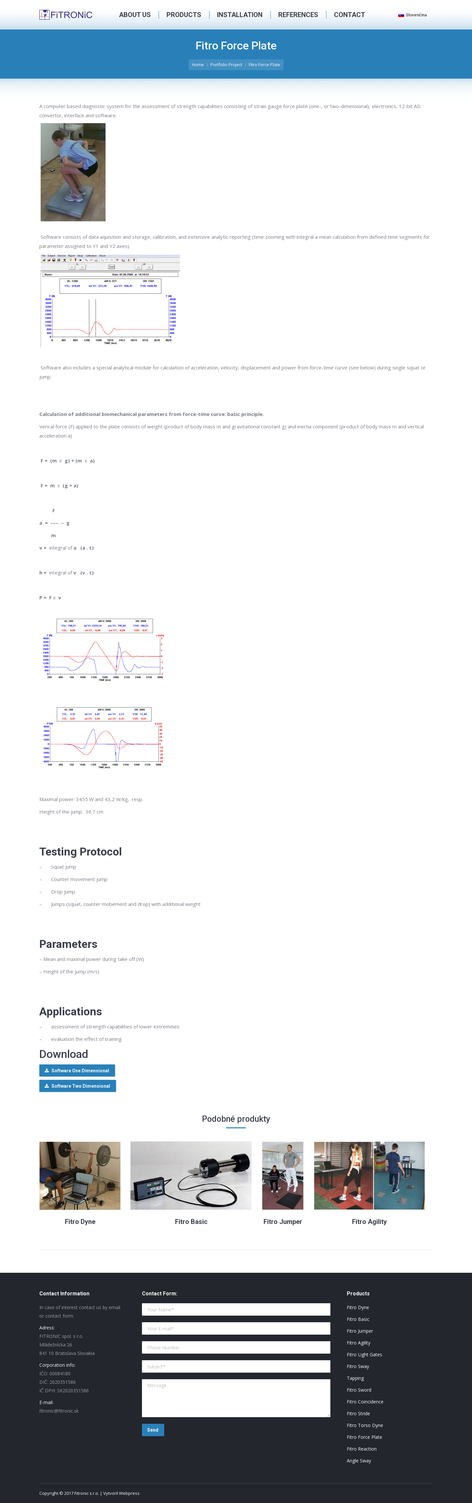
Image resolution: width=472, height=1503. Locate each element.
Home (198, 64)
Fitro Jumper (283, 1222)
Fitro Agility (369, 1222)
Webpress (129, 1493)
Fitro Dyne (80, 1222)
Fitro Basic (191, 1222)
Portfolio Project (226, 64)
